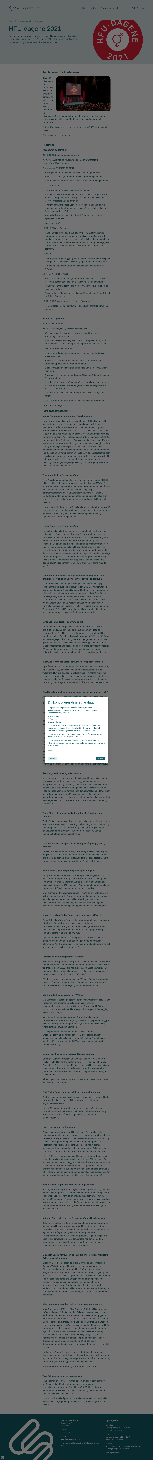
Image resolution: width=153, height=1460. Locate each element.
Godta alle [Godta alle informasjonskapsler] (96, 758)
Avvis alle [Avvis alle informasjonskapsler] (51, 748)
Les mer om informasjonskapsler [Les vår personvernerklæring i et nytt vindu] (73, 744)
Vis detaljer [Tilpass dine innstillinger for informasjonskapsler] (57, 758)
